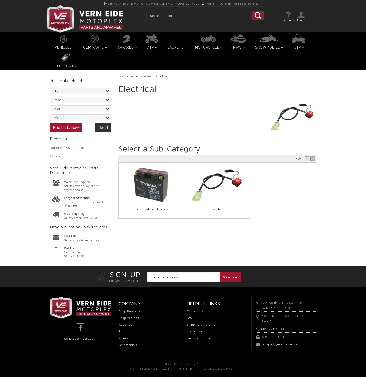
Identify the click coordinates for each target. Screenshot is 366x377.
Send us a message (78, 338)
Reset (103, 127)
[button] (94, 42)
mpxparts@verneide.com (280, 344)
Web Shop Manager (225, 368)
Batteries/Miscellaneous (151, 209)
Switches (217, 209)
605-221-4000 (272, 329)
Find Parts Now (66, 127)
